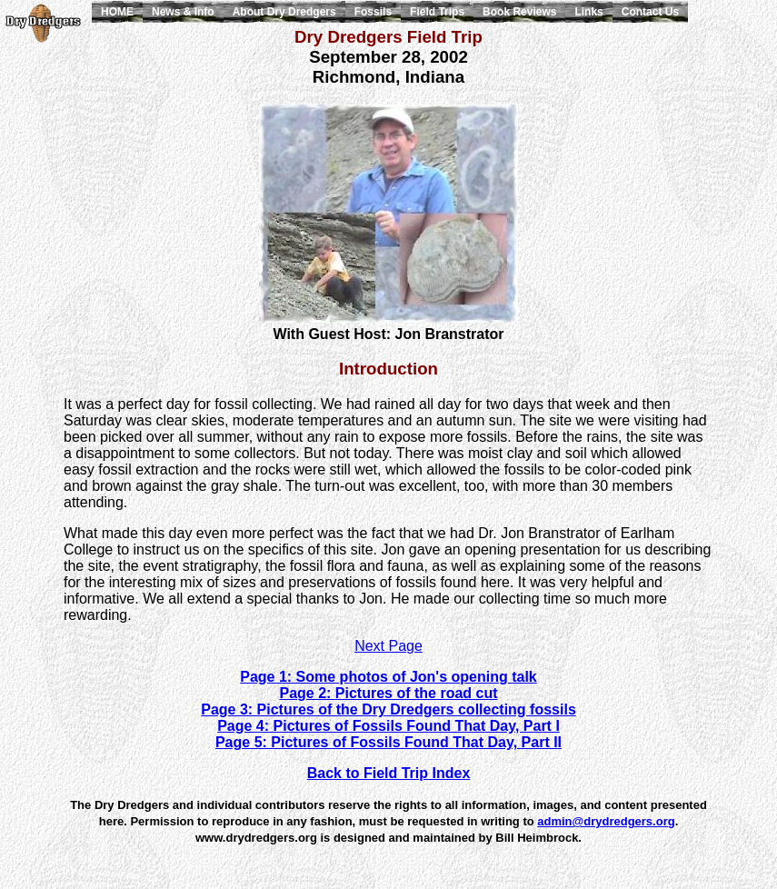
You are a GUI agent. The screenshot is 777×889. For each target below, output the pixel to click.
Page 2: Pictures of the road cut (388, 693)
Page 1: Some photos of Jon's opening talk (388, 676)
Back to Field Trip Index (389, 773)
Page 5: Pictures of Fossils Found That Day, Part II (388, 742)
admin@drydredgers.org (605, 821)
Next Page (388, 646)
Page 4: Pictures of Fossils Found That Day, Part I (388, 726)
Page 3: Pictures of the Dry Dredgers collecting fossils (388, 709)
